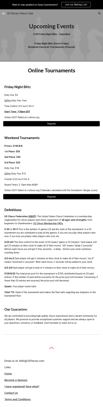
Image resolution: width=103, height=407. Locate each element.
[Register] (51, 123)
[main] (51, 35)
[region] (51, 4)
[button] (3, 13)
